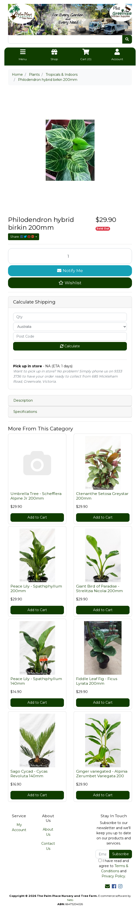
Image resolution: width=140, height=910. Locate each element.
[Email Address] (102, 854)
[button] (70, 282)
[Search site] (127, 39)
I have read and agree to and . (113, 868)
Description (23, 400)
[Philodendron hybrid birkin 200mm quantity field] (70, 256)
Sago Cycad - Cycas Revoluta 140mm (28, 773)
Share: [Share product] (22, 236)
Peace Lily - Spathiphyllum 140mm (36, 681)
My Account (19, 827)
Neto (70, 900)
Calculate (70, 346)
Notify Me (70, 270)
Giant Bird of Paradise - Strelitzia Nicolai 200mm (99, 588)
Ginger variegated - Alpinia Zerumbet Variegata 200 (101, 773)
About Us (48, 832)
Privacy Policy (113, 876)
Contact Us (48, 846)
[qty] (70, 317)
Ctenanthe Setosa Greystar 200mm (102, 496)
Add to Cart (37, 517)
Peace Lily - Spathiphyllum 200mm (36, 588)
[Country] (70, 326)
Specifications (25, 411)
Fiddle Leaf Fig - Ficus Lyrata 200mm (96, 681)
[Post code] (70, 336)
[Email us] (107, 886)
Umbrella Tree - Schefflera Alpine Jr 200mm (35, 496)
